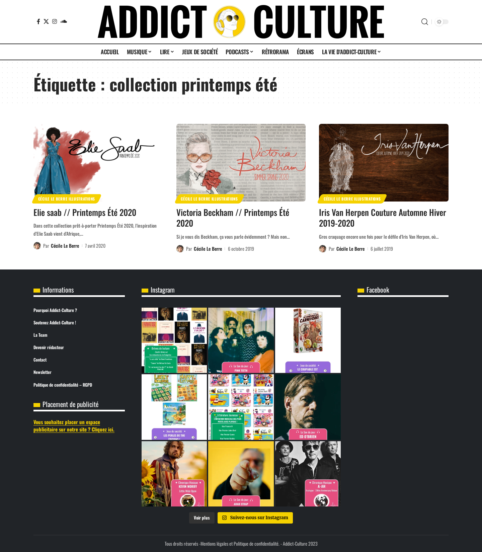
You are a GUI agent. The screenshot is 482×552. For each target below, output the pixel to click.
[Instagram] (55, 21)
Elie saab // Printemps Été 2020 (84, 212)
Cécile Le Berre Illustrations (66, 199)
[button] (424, 21)
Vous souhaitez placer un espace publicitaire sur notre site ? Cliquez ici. (73, 425)
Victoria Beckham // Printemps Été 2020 (232, 217)
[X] (46, 21)
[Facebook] (38, 21)
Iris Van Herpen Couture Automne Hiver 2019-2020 (382, 217)
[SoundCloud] (64, 21)
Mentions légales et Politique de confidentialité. (239, 543)
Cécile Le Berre (65, 245)
